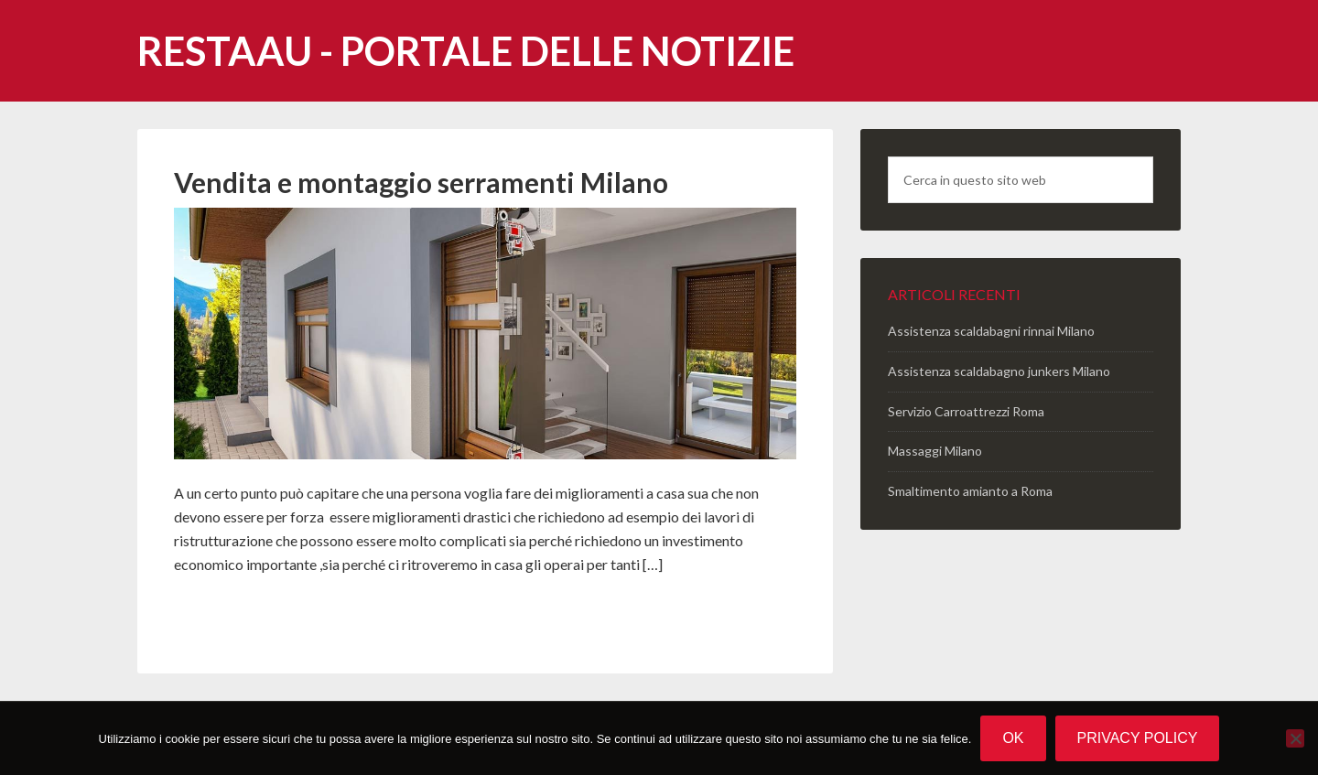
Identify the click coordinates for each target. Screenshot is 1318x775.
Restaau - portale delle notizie (465, 50)
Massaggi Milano (935, 450)
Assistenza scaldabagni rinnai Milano (991, 331)
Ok (1012, 738)
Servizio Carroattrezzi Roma (966, 411)
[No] (1295, 738)
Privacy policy (1137, 738)
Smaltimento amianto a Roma (970, 491)
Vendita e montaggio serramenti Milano (421, 182)
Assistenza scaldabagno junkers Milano (999, 371)
